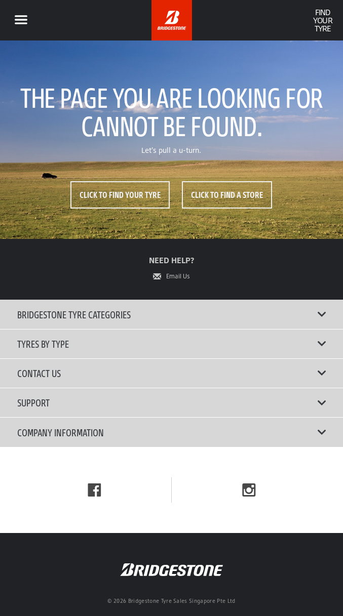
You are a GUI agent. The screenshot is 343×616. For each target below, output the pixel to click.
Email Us (178, 276)
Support (171, 402)
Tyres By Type (171, 343)
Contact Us (171, 373)
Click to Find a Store (227, 194)
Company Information (171, 432)
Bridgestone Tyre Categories (171, 314)
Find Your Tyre (322, 20)
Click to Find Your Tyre (120, 194)
